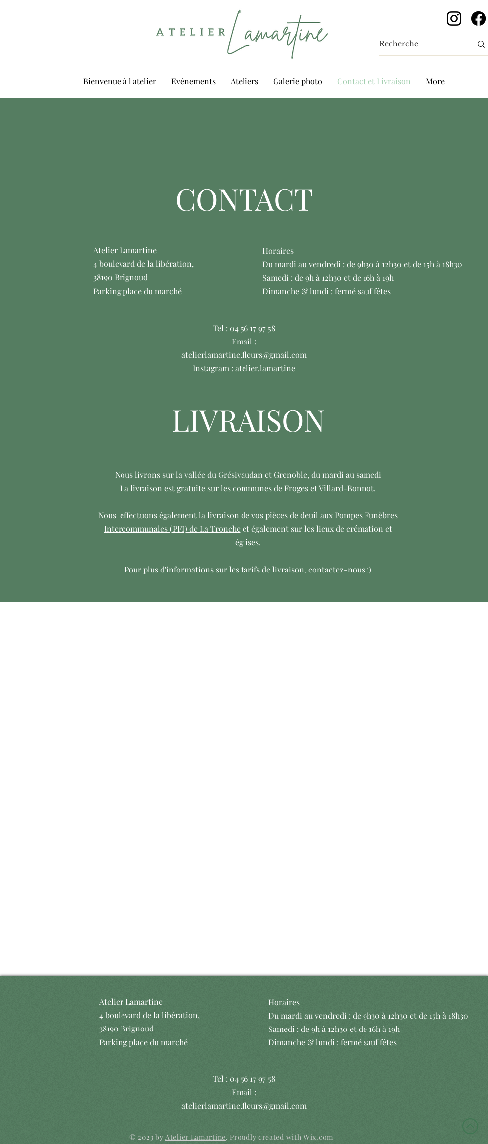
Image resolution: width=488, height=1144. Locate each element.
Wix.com (318, 1137)
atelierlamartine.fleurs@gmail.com (244, 354)
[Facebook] (478, 18)
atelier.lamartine (265, 368)
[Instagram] (454, 18)
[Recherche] (418, 44)
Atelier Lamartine (195, 1137)
